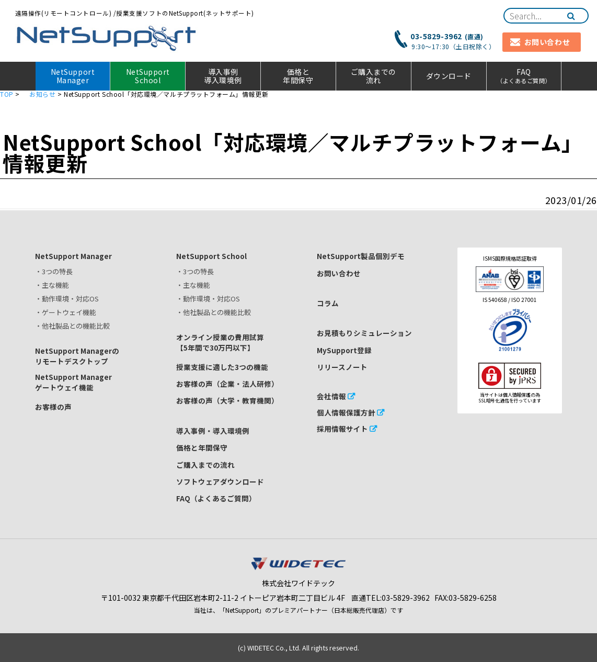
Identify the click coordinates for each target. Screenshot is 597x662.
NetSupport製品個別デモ (361, 256)
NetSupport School (148, 76)
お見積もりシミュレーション (364, 333)
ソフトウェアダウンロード (220, 481)
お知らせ (42, 93)
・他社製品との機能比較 (72, 326)
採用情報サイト (342, 428)
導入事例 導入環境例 (223, 76)
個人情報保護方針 (346, 412)
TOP (7, 93)
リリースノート (342, 367)
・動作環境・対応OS (67, 299)
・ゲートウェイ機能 (65, 312)
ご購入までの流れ (373, 76)
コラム (328, 303)
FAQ (524, 75)
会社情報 (331, 396)
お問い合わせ (339, 273)
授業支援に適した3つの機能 (222, 367)
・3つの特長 (54, 271)
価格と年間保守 (298, 76)
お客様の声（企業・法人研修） (227, 383)
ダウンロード (449, 76)
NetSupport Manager (73, 76)
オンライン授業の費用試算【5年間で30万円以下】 (220, 342)
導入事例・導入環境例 (212, 430)
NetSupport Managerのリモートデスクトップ (77, 355)
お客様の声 (53, 406)
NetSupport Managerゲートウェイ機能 (73, 382)
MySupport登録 (344, 350)
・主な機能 (52, 285)
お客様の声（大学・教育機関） (227, 400)
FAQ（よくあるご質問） (216, 498)
